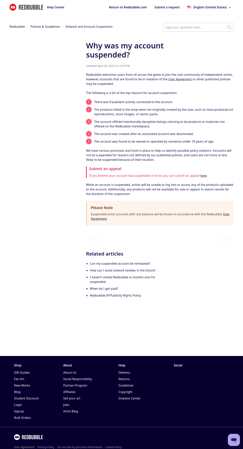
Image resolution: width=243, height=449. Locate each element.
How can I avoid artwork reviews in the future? (123, 270)
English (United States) (210, 7)
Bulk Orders (22, 418)
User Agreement (180, 79)
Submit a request (167, 7)
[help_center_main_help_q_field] (198, 27)
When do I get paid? (104, 288)
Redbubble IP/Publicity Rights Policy (115, 295)
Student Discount (26, 398)
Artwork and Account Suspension (89, 26)
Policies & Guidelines (45, 26)
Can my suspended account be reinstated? (120, 263)
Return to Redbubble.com (128, 7)
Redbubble (17, 26)
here (203, 176)
